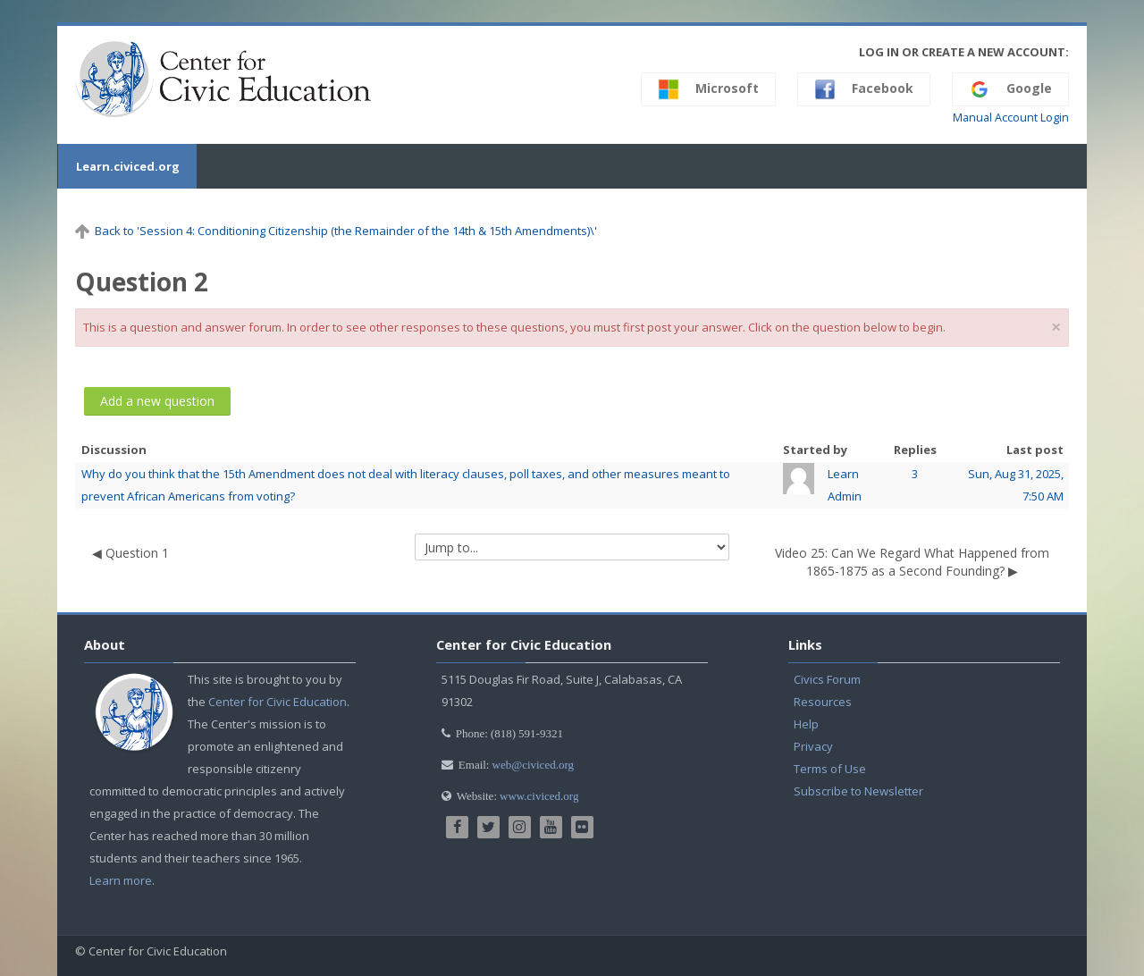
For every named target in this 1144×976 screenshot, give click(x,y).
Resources (823, 702)
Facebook (863, 89)
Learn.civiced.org (127, 166)
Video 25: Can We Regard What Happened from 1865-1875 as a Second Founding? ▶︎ (912, 561)
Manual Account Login (1011, 117)
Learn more (120, 880)
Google (1010, 89)
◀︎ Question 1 (130, 552)
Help (806, 724)
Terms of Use (830, 769)
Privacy (813, 746)
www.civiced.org (539, 796)
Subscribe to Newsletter (858, 791)
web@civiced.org (533, 764)
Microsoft (708, 89)
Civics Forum (827, 679)
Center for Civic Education (277, 702)
